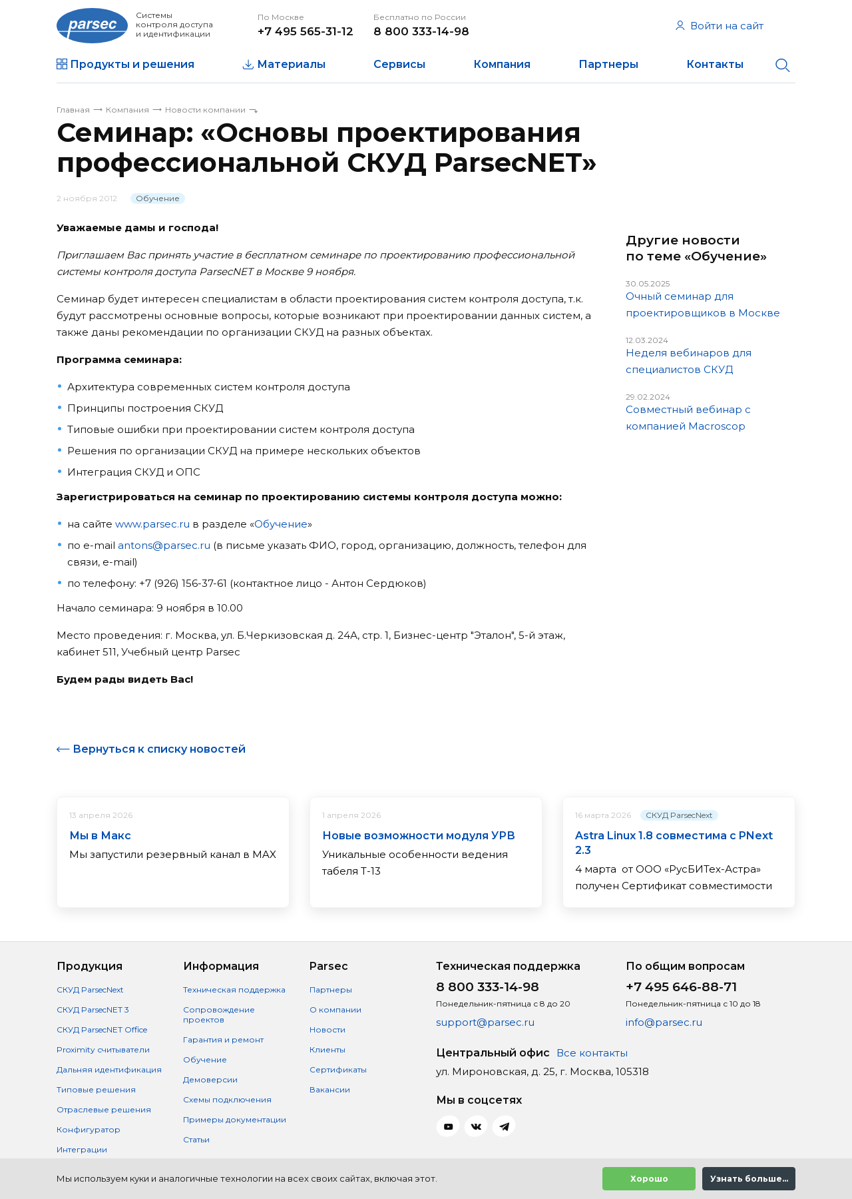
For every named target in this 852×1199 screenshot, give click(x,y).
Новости (327, 1029)
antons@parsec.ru (164, 545)
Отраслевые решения (104, 1109)
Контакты (715, 64)
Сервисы (399, 64)
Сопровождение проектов (219, 1014)
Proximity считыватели (103, 1049)
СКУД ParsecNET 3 (93, 1009)
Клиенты (327, 1049)
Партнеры (608, 64)
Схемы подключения (227, 1099)
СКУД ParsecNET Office (102, 1029)
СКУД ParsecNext (679, 815)
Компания (502, 64)
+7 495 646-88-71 (681, 987)
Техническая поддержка (234, 990)
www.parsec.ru (152, 524)
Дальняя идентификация (109, 1069)
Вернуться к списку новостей (159, 749)
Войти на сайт (719, 25)
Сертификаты (338, 1069)
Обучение (158, 198)
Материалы (291, 64)
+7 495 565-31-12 (305, 31)
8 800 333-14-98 (421, 31)
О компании (335, 1009)
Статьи (196, 1139)
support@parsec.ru (485, 1022)
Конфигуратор (88, 1129)
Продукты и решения (132, 64)
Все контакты (592, 1052)
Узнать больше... (749, 1179)
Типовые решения (96, 1089)
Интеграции (82, 1149)
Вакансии (330, 1089)
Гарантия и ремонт (223, 1039)
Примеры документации (234, 1119)
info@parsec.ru (664, 1022)
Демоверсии (210, 1079)
